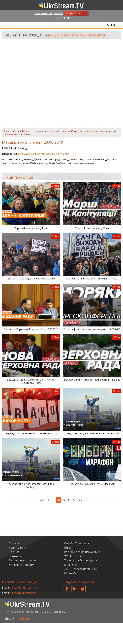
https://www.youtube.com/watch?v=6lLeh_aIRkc (43, 153)
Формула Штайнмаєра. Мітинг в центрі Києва (92, 278)
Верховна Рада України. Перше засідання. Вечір (92, 379)
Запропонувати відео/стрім (49, 13)
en (68, 18)
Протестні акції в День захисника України (31, 278)
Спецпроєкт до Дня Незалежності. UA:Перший (92, 433)
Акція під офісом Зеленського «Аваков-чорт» (31, 433)
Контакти (15, 556)
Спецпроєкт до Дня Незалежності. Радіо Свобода (31, 485)
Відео (68, 547)
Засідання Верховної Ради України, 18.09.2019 (31, 329)
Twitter (82, 587)
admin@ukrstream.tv (23, 593)
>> (81, 500)
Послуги (14, 543)
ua (57, 18)
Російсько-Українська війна (82, 552)
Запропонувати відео (23, 560)
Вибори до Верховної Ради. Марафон (92, 483)
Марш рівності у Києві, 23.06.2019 (75, 35)
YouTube (74, 587)
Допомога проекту (21, 565)
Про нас (14, 552)
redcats (24, 618)
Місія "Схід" (71, 565)
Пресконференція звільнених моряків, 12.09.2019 (92, 329)
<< (42, 500)
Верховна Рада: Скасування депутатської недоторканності (31, 381)
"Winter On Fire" (74, 556)
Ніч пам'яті (71, 573)
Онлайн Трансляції (23, 35)
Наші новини (17, 547)
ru (62, 18)
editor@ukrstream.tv (23, 587)
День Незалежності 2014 (80, 569)
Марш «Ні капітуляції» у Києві (31, 228)
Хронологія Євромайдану (81, 560)
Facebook (67, 587)
